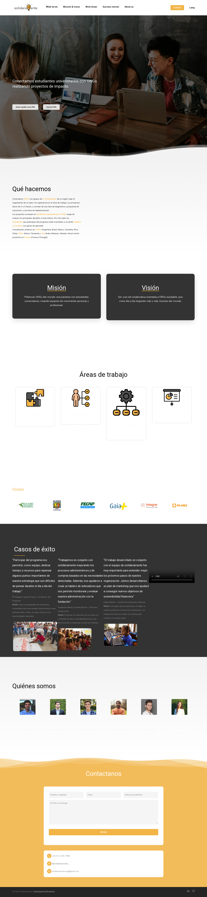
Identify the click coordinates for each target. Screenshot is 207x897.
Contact (177, 7)
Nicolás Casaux (26, 729)
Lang (192, 7)
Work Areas (91, 7)
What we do (52, 7)
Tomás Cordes (56, 729)
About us (129, 7)
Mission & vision (71, 7)
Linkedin (27, 737)
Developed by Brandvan (44, 891)
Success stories (111, 7)
